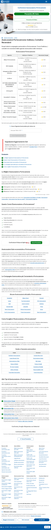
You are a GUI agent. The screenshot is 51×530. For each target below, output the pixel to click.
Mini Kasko (38, 361)
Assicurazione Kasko (38, 358)
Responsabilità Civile (38, 369)
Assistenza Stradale (38, 367)
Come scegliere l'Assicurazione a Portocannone (15, 166)
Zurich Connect (25, 303)
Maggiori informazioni (9, 520)
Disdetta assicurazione (19, 462)
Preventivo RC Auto (32, 14)
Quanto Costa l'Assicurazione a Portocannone (15, 160)
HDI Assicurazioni (41, 301)
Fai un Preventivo (36, 242)
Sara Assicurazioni (41, 312)
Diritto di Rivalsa (14, 369)
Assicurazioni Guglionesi (31, 199)
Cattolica (41, 303)
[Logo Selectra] (5, 2)
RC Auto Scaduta (14, 367)
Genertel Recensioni (43, 455)
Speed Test (41, 482)
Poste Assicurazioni (25, 312)
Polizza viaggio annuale (7, 488)
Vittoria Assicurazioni (25, 309)
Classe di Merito (14, 364)
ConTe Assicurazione (9, 312)
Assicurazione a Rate (14, 361)
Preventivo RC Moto (31, 19)
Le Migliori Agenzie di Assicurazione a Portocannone (16, 158)
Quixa (41, 309)
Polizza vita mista (30, 483)
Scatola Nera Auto (38, 355)
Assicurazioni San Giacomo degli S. (17, 199)
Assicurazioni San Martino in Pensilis (32, 197)
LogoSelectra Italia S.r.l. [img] (2, 527)
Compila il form (33, 146)
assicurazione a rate (10, 269)
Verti (9, 303)
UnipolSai (25, 306)
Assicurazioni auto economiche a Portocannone (15, 162)
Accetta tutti (42, 519)
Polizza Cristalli (38, 364)
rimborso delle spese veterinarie (25, 421)
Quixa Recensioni (42, 464)
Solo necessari (25, 519)
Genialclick (9, 298)
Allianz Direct (25, 298)
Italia (47, 527)
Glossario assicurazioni (6, 471)
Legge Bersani (17, 458)
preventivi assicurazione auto (37, 263)
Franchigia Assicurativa (14, 372)
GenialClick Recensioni (44, 457)
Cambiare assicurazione (19, 460)
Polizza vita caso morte (31, 478)
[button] (16, 29)
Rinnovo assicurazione (19, 464)
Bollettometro (42, 478)
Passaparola (41, 480)
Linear (9, 301)
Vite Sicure (28, 494)
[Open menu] (46, 1)
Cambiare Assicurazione (14, 355)
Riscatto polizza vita (30, 485)
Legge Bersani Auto (14, 358)
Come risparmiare (18, 481)
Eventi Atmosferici (38, 372)
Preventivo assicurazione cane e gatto (6, 456)
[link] (32, 25)
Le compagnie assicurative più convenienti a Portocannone (17, 164)
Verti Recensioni (42, 466)
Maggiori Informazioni (36, 516)
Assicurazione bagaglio (7, 486)
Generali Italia (9, 306)
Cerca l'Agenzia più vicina (18, 135)
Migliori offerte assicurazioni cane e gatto (30, 451)
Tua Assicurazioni (25, 301)
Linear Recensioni (43, 459)
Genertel (42, 298)
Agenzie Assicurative (6, 469)
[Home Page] (2, 37)
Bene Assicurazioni (9, 309)
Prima (41, 306)
